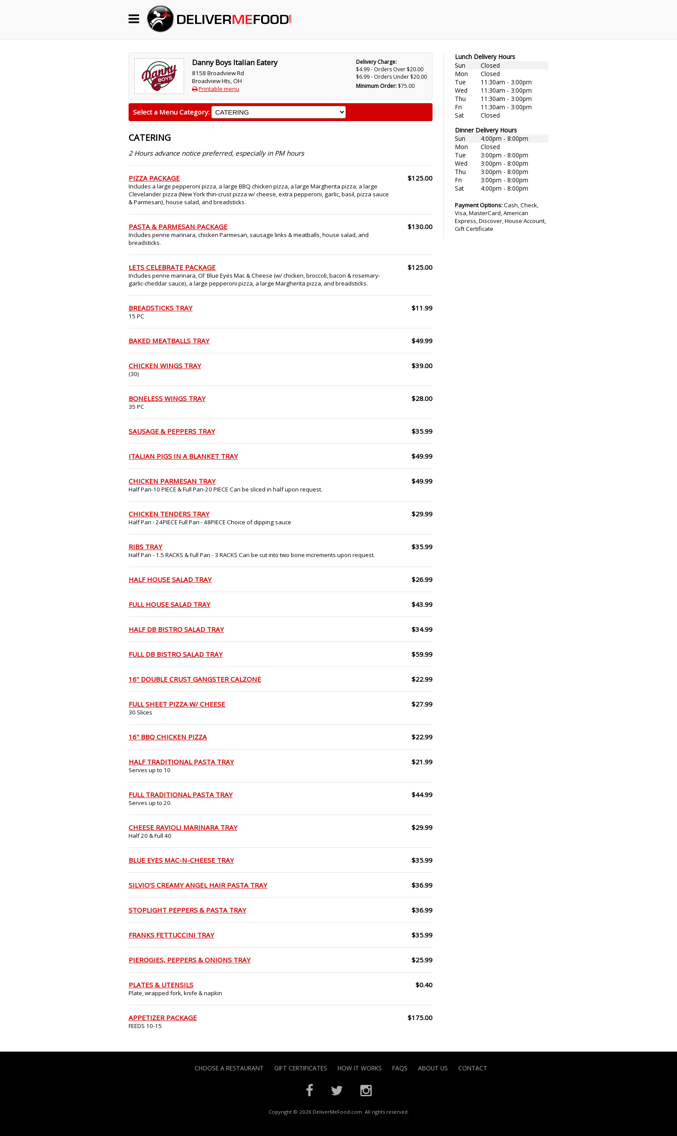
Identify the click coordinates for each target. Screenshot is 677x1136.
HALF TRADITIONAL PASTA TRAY (181, 761)
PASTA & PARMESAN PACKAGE (178, 226)
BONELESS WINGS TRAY (167, 398)
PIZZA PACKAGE (154, 178)
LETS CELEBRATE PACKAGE (172, 267)
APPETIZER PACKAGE (163, 1017)
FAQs (400, 1068)
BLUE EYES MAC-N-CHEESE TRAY (181, 860)
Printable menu (219, 89)
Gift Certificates (300, 1068)
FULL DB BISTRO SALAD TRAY (176, 654)
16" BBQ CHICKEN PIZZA (168, 736)
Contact (472, 1068)
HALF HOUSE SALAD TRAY (170, 579)
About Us (433, 1068)
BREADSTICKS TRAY (160, 307)
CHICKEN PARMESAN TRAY (172, 481)
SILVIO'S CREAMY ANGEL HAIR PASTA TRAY (198, 885)
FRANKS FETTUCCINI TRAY (171, 934)
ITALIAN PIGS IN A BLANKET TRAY (183, 456)
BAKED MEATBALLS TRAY (169, 340)
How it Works (360, 1068)
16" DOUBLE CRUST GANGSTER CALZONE (195, 679)
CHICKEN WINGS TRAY (165, 365)
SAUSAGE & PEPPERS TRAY (172, 431)
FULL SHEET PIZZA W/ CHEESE (177, 704)
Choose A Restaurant (229, 1068)
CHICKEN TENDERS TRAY (169, 513)
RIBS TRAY (145, 546)
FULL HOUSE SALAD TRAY (169, 604)
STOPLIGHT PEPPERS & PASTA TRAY (187, 910)
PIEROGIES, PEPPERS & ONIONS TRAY (190, 959)
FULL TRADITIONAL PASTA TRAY (181, 794)
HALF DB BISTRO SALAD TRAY (176, 629)
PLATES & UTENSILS (161, 984)
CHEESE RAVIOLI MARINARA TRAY (183, 827)
